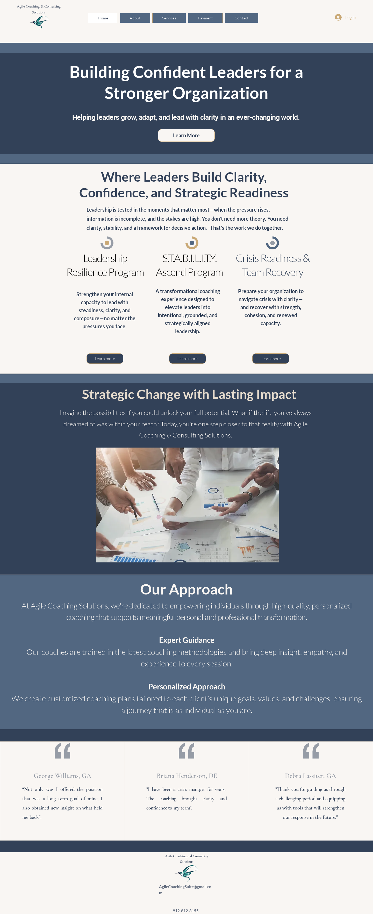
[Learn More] (186, 135)
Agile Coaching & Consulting (39, 6)
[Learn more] (105, 358)
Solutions (39, 12)
